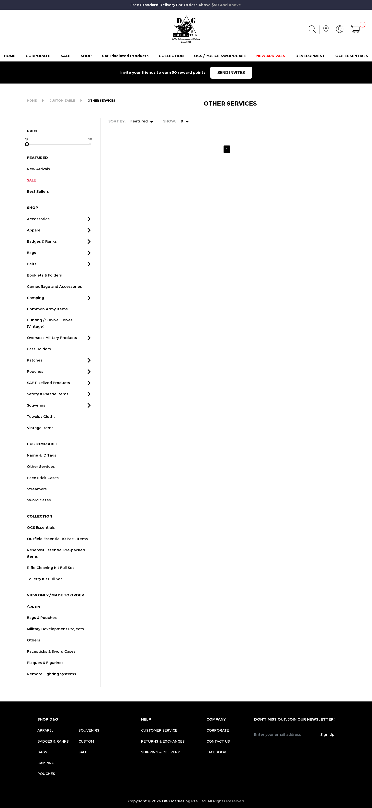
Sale (83, 752)
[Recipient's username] (287, 734)
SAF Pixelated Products (125, 55)
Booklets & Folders (44, 280)
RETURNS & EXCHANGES (163, 741)
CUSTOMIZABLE (62, 100)
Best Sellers (38, 197)
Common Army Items (47, 314)
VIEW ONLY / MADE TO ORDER (55, 600)
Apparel (34, 235)
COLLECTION (171, 55)
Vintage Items (40, 433)
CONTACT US (218, 741)
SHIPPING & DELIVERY (160, 752)
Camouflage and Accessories (54, 292)
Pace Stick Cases (43, 483)
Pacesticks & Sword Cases (51, 657)
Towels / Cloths (41, 422)
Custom (86, 741)
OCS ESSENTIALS (351, 55)
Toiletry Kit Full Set (44, 584)
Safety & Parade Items (47, 399)
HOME (9, 55)
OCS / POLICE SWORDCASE (220, 55)
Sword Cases (39, 506)
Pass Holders (39, 354)
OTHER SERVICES (101, 100)
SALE (65, 55)
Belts (31, 269)
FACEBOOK (216, 752)
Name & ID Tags (41, 460)
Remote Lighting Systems (51, 679)
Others (33, 645)
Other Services (41, 472)
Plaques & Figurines (45, 668)
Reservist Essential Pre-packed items (56, 558)
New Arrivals (38, 174)
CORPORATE (38, 55)
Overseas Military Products (52, 343)
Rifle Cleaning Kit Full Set (50, 573)
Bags (31, 258)
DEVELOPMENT (310, 55)
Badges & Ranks (42, 247)
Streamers (37, 494)
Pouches (35, 377)
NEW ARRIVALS (270, 55)
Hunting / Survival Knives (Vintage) (50, 329)
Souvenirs (36, 411)
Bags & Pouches (42, 623)
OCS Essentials (41, 533)
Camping (35, 303)
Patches (34, 365)
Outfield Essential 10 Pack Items (57, 544)
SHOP (86, 55)
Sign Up (327, 734)
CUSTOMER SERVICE (159, 730)
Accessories (38, 224)
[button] (89, 224)
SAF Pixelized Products (48, 388)
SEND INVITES (231, 72)
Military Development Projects (55, 634)
